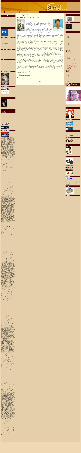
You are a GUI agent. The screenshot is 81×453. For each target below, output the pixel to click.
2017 (67, 44)
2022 (67, 38)
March (68, 71)
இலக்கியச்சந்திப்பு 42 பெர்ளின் (71, 65)
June (68, 56)
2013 (67, 75)
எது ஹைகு (68, 58)
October (68, 51)
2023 (67, 37)
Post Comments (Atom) (25, 83)
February (68, 72)
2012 (67, 76)
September (68, 52)
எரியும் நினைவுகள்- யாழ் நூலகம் (72, 59)
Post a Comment (19, 79)
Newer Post (19, 81)
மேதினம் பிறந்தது (70, 68)
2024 (67, 36)
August (68, 53)
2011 (67, 77)
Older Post (61, 81)
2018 (67, 43)
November (68, 50)
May (68, 57)
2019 (67, 42)
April (68, 70)
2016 (67, 45)
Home (40, 81)
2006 (67, 81)
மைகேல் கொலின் (27, 75)
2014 (67, 48)
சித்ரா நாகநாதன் (23, 75)
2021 (67, 39)
